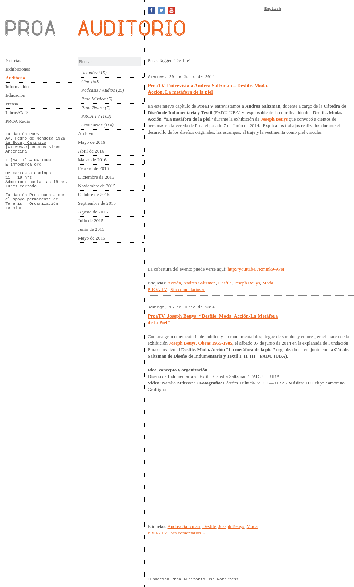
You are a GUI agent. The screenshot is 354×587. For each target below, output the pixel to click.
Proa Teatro (92, 107)
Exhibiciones (17, 69)
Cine (85, 81)
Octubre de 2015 (94, 194)
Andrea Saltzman (199, 283)
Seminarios (92, 125)
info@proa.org (25, 164)
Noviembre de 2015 (96, 185)
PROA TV (90, 116)
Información (17, 86)
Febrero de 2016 (93, 168)
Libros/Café (16, 112)
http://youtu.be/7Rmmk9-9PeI (256, 269)
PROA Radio (17, 121)
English (272, 9)
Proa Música (93, 98)
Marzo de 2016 (92, 159)
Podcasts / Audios (98, 90)
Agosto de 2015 (93, 212)
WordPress (227, 579)
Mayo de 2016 (91, 142)
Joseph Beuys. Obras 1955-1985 (200, 343)
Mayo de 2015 (91, 238)
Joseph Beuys (247, 283)
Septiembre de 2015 (97, 203)
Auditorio (15, 77)
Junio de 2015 (91, 229)
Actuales (89, 72)
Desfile (225, 283)
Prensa (11, 104)
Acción (174, 283)
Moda (267, 283)
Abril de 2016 (91, 151)
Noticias (13, 60)
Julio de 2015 (90, 220)
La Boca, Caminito (25, 143)
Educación (15, 95)
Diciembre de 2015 (96, 177)
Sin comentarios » (187, 289)
